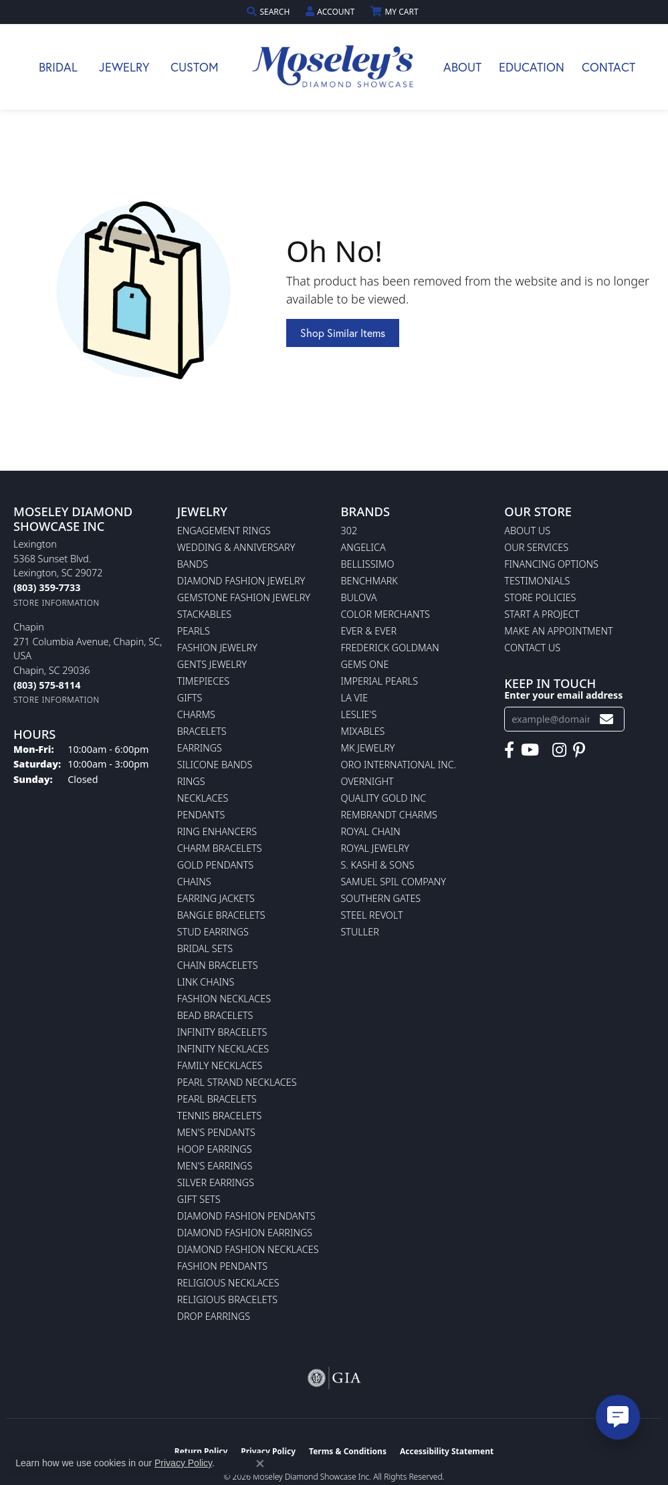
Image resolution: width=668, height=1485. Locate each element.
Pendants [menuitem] (201, 814)
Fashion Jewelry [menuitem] (217, 647)
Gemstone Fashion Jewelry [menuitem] (243, 597)
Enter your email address (563, 695)
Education (531, 67)
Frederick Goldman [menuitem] (390, 647)
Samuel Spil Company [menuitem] (394, 881)
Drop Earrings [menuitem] (213, 1316)
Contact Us (532, 647)
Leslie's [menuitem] (359, 714)
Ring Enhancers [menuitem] (217, 831)
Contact (608, 67)
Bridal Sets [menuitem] (205, 948)
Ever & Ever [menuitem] (369, 630)
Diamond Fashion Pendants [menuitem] (246, 1216)
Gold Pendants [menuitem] (215, 865)
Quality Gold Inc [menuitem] (384, 798)
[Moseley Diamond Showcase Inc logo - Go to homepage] (334, 67)
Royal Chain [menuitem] (371, 831)
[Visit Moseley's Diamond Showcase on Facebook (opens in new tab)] (509, 750)
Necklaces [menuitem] (203, 798)
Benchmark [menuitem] (369, 580)
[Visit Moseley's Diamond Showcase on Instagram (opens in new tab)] (559, 750)
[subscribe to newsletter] (606, 719)
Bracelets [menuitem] (202, 731)
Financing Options (551, 564)
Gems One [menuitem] (365, 664)
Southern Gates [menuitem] (381, 898)
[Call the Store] (46, 587)
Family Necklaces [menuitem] (220, 1065)
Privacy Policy (183, 1463)
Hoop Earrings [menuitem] (214, 1149)
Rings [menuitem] (191, 781)
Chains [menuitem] (194, 881)
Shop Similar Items (342, 333)
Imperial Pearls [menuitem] (380, 681)
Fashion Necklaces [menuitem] (224, 998)
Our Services (536, 547)
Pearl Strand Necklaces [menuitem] (237, 1082)
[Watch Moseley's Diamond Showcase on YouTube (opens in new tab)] (530, 750)
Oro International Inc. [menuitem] (399, 764)
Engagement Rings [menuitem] (224, 530)
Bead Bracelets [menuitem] (215, 1015)
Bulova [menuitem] (359, 597)
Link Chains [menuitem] (206, 982)
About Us (527, 530)
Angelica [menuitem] (363, 547)
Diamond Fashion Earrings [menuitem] (244, 1232)
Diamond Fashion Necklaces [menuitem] (248, 1249)
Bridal (58, 67)
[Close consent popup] (260, 1464)
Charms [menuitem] (196, 714)
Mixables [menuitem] (363, 731)
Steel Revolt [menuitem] (372, 915)
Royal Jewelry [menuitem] (375, 848)
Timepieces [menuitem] (203, 681)
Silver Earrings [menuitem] (215, 1182)
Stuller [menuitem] (360, 931)
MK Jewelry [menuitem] (368, 747)
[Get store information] (56, 602)
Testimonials (537, 580)
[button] (269, 11)
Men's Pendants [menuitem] (216, 1132)
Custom (195, 67)
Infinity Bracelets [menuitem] (222, 1032)
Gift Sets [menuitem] (199, 1199)
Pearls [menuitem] (193, 630)
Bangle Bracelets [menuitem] (221, 915)
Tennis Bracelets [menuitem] (219, 1115)
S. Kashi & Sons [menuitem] (378, 865)
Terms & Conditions (347, 1451)
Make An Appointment (558, 630)
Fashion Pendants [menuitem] (222, 1266)
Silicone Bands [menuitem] (215, 764)
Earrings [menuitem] (199, 747)
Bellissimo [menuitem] (368, 564)
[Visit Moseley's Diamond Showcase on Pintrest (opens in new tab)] (579, 750)
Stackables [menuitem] (204, 614)
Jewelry (124, 67)
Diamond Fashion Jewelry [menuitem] (241, 580)
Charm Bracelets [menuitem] (219, 848)
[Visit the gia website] (334, 1378)
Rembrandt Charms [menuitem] (389, 814)
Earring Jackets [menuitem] (216, 898)
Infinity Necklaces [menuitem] (223, 1048)
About (462, 67)
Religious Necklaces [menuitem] (228, 1282)
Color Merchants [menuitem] (385, 614)
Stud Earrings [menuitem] (213, 931)
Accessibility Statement (446, 1451)
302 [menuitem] (349, 530)
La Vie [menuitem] (354, 697)
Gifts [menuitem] (190, 697)
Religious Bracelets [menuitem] (227, 1299)
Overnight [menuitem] (367, 781)
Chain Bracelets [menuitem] (217, 965)
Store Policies (540, 597)
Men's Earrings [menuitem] (215, 1165)
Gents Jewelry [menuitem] (212, 664)
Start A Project (541, 614)
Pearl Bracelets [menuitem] (217, 1099)
